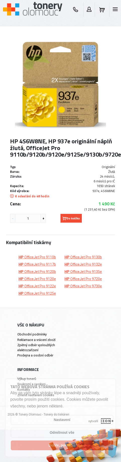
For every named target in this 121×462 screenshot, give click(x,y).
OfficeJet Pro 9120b (37, 272)
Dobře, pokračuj (62, 445)
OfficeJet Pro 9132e (83, 264)
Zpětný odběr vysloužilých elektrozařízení (36, 347)
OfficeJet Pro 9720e (83, 279)
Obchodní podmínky (32, 334)
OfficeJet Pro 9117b (37, 264)
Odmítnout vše (62, 432)
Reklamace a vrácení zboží (36, 340)
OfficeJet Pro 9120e (37, 279)
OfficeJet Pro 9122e (37, 286)
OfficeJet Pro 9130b (83, 257)
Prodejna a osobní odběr (35, 355)
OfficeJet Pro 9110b (37, 257)
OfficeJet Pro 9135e (83, 272)
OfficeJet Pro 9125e (37, 293)
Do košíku (71, 218)
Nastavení (62, 420)
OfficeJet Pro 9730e (83, 286)
